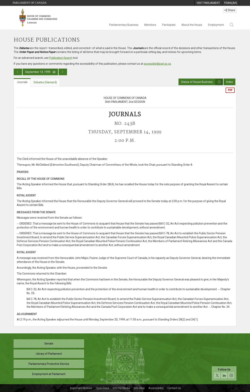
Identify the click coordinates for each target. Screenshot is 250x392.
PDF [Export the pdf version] (230, 90)
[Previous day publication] (18, 72)
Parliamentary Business (123, 24)
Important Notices (81, 388)
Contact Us (174, 388)
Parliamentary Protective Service (49, 363)
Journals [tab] (22, 82)
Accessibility (156, 388)
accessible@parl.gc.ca (157, 63)
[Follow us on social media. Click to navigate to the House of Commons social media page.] (224, 373)
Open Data (102, 388)
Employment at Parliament (48, 374)
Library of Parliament (49, 353)
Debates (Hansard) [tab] (45, 82)
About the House (191, 24)
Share (229, 10)
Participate (169, 24)
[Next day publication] (63, 72)
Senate (48, 343)
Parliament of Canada (29, 2)
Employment (216, 24)
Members (150, 24)
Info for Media (121, 388)
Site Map (139, 388)
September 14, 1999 (40, 71)
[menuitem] (208, 3)
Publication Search (60, 57)
